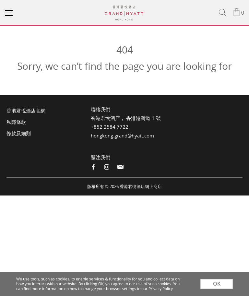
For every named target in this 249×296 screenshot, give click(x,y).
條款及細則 (18, 133)
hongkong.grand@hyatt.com (122, 135)
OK (216, 283)
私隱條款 (16, 122)
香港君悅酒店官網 (25, 110)
